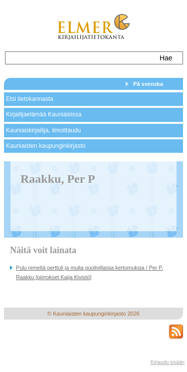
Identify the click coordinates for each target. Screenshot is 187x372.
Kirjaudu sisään (168, 362)
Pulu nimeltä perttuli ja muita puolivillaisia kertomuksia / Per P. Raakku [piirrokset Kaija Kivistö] (89, 272)
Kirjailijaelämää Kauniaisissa (43, 114)
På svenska (148, 84)
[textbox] (79, 58)
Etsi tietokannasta (29, 98)
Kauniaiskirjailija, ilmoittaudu (43, 130)
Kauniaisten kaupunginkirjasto (45, 145)
